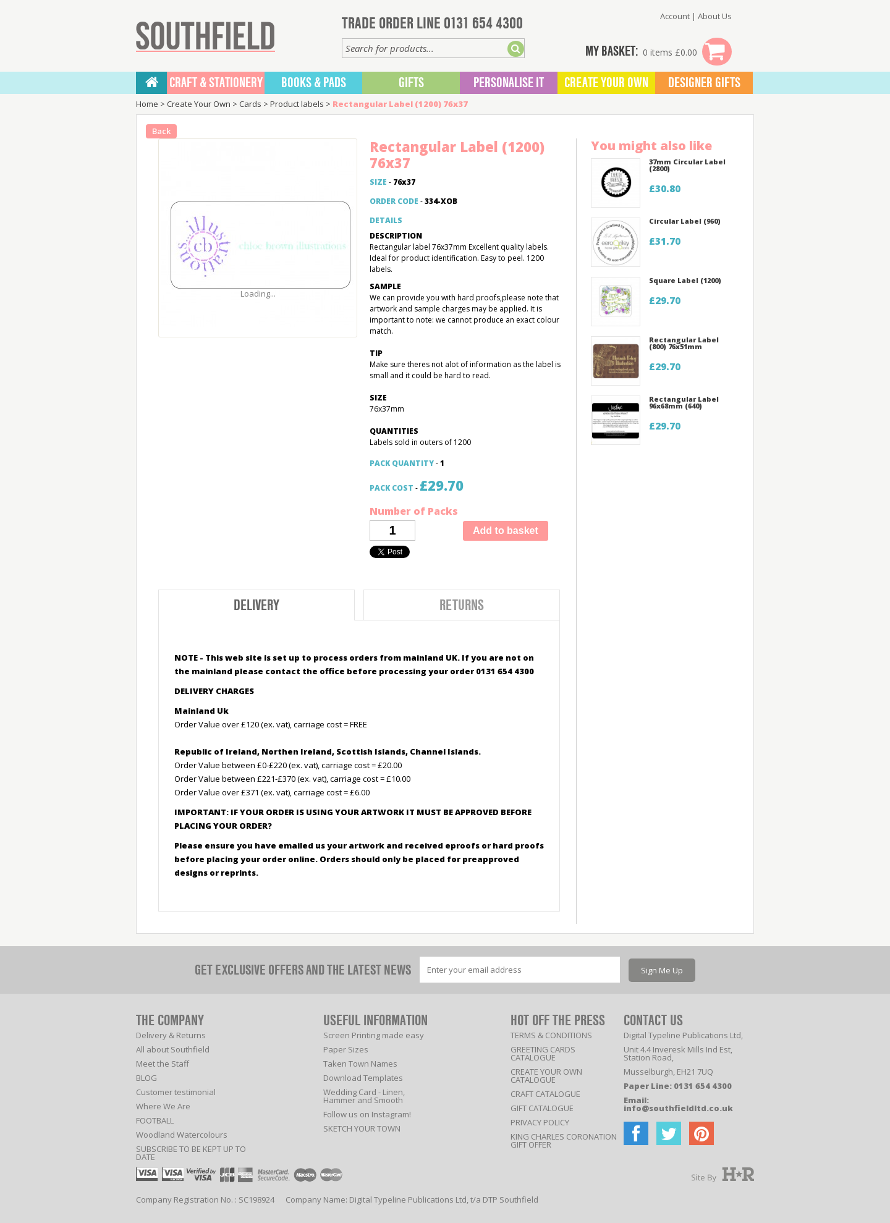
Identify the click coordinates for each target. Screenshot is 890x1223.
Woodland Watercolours (181, 1134)
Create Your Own (606, 83)
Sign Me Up (662, 970)
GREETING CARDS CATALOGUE (543, 1053)
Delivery (256, 605)
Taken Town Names (360, 1063)
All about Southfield (173, 1049)
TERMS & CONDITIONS (551, 1035)
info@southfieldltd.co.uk (678, 1108)
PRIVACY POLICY (540, 1122)
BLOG (146, 1077)
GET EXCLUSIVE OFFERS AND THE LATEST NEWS (303, 970)
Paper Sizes (345, 1049)
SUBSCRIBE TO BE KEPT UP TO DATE (191, 1152)
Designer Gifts (704, 83)
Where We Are (163, 1106)
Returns (461, 605)
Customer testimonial (176, 1092)
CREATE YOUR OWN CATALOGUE (546, 1075)
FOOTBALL (155, 1120)
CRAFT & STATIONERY (216, 83)
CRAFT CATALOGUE (545, 1093)
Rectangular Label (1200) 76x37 (400, 103)
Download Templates (363, 1077)
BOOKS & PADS (313, 83)
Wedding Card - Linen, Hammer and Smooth (364, 1096)
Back (161, 131)
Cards (250, 103)
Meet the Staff (162, 1063)
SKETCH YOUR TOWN (361, 1128)
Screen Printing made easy (373, 1035)
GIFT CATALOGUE (542, 1108)
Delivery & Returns (171, 1035)
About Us (715, 16)
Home (147, 103)
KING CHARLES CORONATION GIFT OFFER (564, 1140)
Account (675, 16)
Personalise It (508, 83)
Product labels (297, 103)
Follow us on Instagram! (367, 1114)
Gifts (411, 83)
